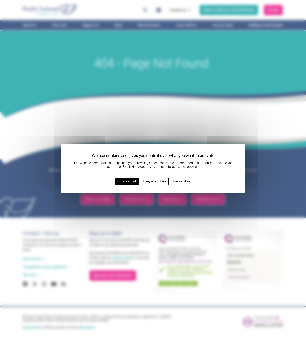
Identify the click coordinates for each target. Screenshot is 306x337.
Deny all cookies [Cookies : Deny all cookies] (154, 181)
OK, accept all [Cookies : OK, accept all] (127, 181)
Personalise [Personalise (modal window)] (181, 181)
